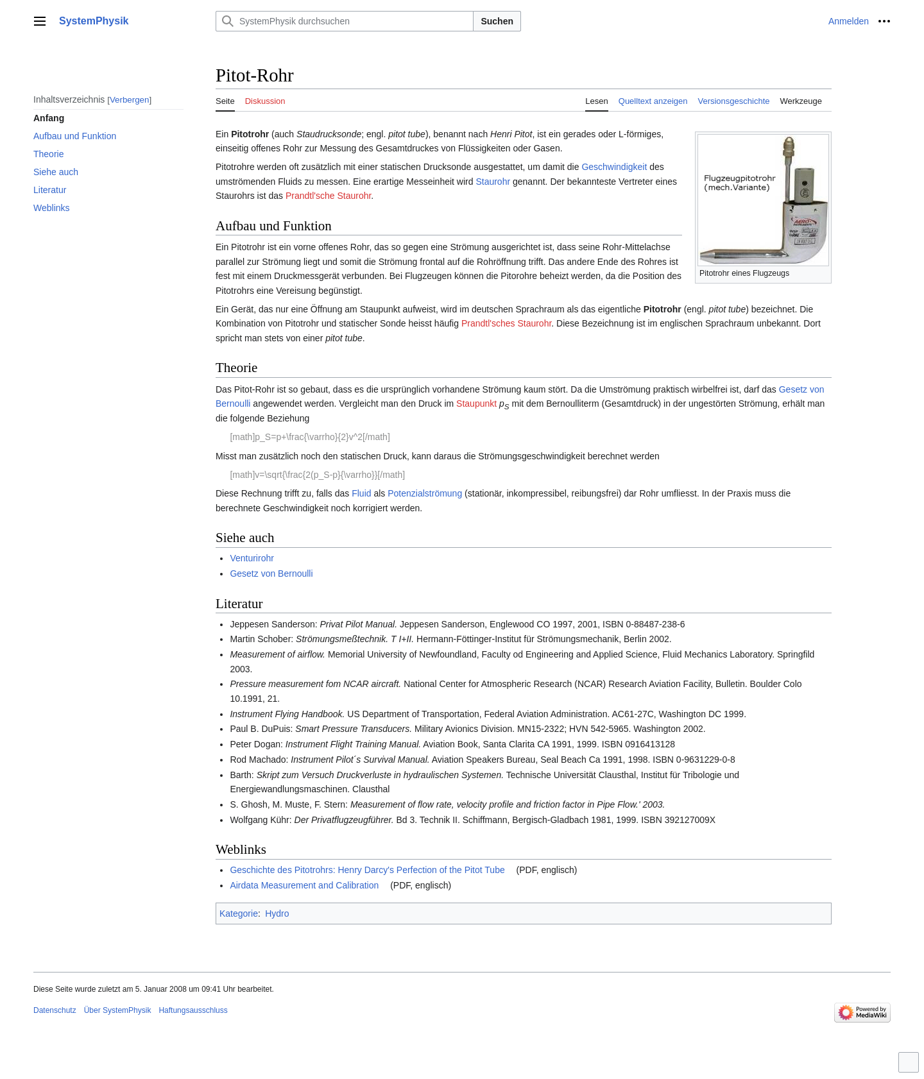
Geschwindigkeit (614, 167)
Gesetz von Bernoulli (271, 573)
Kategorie (238, 913)
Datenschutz (54, 1010)
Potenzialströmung (425, 493)
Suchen (497, 21)
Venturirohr (251, 558)
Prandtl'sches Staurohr (506, 323)
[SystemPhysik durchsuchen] (345, 21)
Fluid (361, 493)
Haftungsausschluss (192, 1010)
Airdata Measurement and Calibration (304, 885)
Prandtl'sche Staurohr (328, 196)
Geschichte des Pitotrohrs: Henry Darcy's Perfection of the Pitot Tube (367, 870)
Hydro (277, 913)
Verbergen (130, 100)
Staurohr (492, 181)
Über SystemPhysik (117, 1010)
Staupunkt (476, 403)
